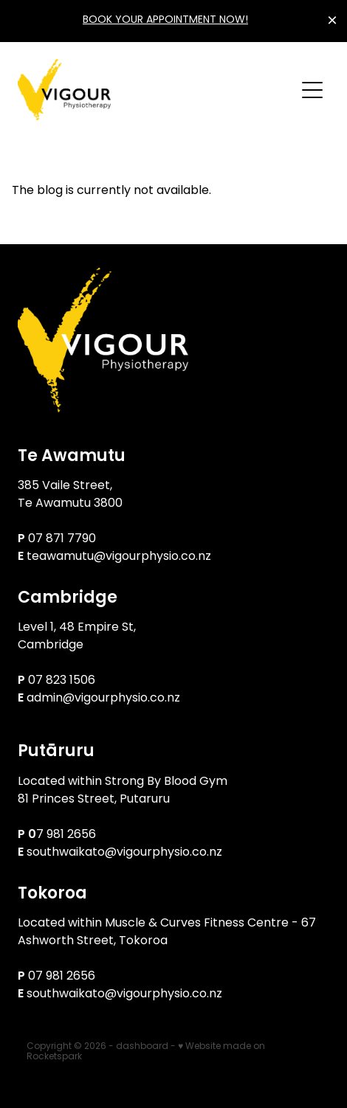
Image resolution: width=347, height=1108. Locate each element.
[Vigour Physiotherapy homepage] (156, 89)
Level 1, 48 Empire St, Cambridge (78, 636)
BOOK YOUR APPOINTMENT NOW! (165, 20)
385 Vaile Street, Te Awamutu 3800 (70, 495)
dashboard (142, 1046)
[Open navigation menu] (312, 90)
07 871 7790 (62, 539)
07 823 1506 (63, 680)
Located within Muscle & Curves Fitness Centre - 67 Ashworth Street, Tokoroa (167, 932)
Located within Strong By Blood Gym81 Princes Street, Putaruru (122, 790)
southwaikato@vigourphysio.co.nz (124, 852)
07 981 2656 (61, 976)
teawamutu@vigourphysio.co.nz (119, 557)
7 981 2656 (66, 835)
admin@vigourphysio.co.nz (103, 698)
